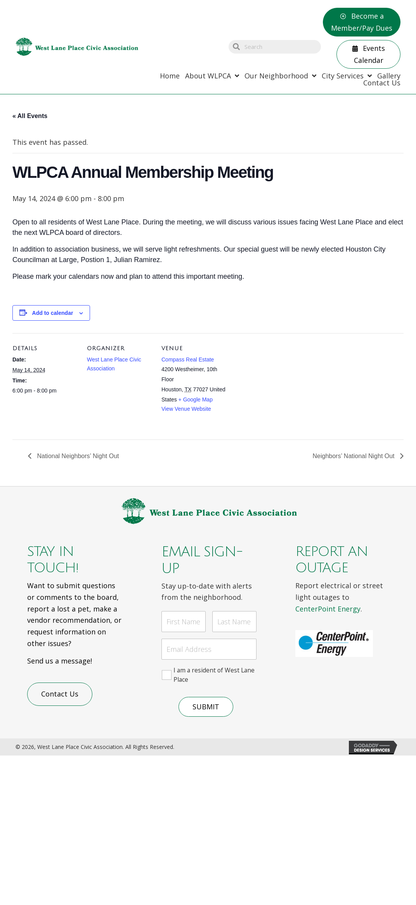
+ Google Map (196, 399)
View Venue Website (186, 409)
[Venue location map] (277, 386)
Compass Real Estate (187, 359)
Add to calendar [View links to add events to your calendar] (52, 313)
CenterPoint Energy (328, 608)
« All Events (29, 116)
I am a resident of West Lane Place (214, 673)
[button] (361, 22)
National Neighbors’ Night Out (77, 456)
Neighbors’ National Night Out (354, 456)
